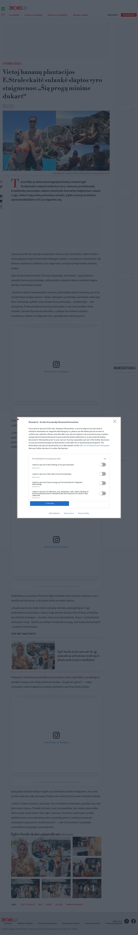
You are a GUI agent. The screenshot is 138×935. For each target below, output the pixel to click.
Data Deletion (54, 513)
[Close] (115, 422)
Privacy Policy (83, 513)
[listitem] (69, 458)
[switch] (102, 464)
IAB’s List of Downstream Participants (94, 445)
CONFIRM (49, 503)
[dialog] (69, 467)
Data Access (69, 513)
